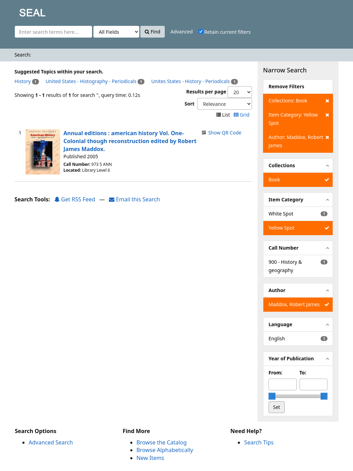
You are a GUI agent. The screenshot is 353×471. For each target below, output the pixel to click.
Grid (242, 114)
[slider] (272, 396)
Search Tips (258, 442)
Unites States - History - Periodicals (190, 81)
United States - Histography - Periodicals (91, 81)
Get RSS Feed (74, 199)
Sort (189, 103)
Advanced (182, 31)
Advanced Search (51, 442)
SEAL (19, 10)
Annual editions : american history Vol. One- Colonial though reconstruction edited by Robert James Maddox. (129, 141)
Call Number (284, 247)
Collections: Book (299, 101)
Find (152, 31)
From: (275, 372)
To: (303, 372)
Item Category (286, 199)
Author (277, 290)
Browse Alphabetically (165, 450)
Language (280, 324)
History (22, 81)
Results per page (206, 91)
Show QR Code (224, 132)
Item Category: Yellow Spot (299, 118)
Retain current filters (225, 32)
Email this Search (134, 199)
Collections (282, 165)
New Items (150, 458)
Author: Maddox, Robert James (299, 141)
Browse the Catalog (162, 442)
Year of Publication (291, 358)
